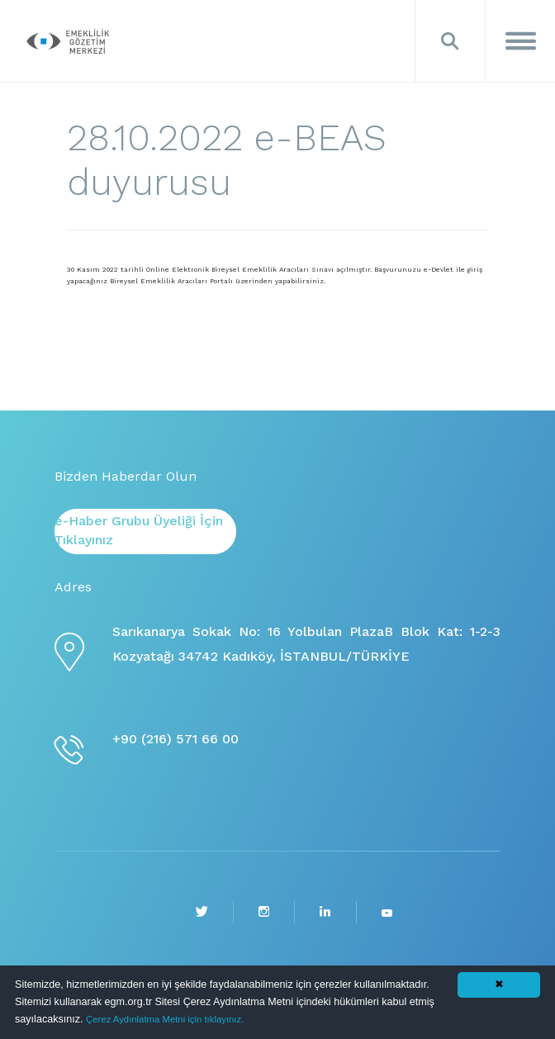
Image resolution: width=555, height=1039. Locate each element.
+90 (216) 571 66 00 (175, 739)
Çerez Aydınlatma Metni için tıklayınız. (165, 1019)
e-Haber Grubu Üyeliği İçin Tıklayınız (139, 530)
